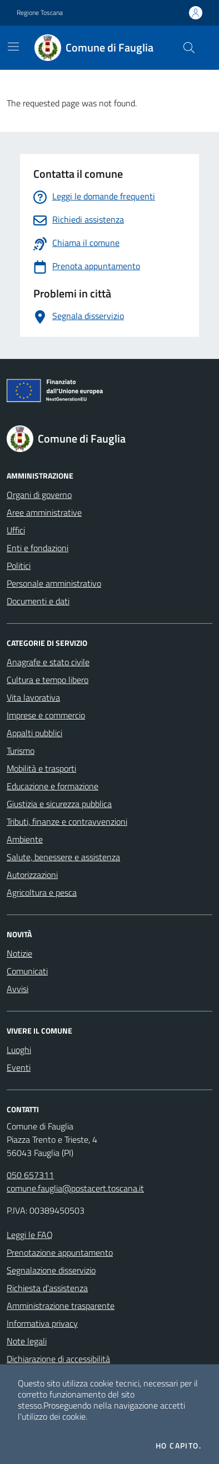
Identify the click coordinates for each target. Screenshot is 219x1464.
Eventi (19, 1067)
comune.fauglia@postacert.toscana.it (75, 1188)
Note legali (27, 1341)
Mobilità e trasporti (41, 768)
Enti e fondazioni (37, 547)
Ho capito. (178, 1446)
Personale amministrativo (54, 583)
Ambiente (25, 839)
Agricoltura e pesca (42, 892)
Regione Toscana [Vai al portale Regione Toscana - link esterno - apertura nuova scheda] (40, 13)
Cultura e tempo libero (47, 679)
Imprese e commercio (46, 715)
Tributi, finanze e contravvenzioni (67, 821)
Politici (19, 565)
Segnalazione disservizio (51, 1270)
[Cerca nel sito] (189, 47)
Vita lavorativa (33, 697)
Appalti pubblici (34, 732)
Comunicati (27, 971)
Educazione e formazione (52, 786)
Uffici (16, 530)
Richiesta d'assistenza (47, 1288)
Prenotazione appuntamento (60, 1252)
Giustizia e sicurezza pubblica (59, 803)
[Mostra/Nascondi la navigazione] (13, 46)
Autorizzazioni (32, 874)
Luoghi (19, 1049)
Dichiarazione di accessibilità (58, 1358)
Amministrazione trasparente (61, 1305)
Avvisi (17, 988)
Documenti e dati (38, 601)
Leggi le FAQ (30, 1234)
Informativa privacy (42, 1323)
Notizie (19, 953)
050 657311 (30, 1175)
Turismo (20, 750)
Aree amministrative (44, 512)
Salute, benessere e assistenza (63, 857)
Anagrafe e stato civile (48, 662)
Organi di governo (39, 494)
